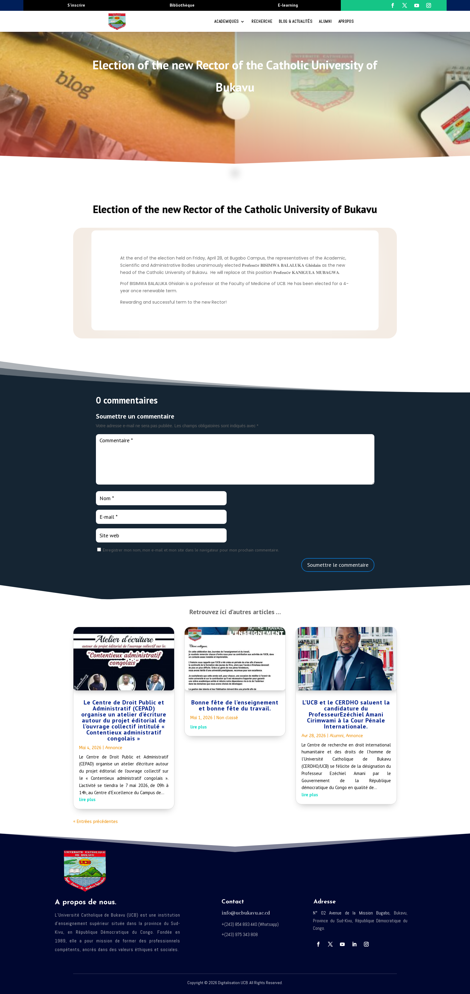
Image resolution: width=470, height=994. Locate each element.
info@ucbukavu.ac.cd (246, 913)
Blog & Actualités (295, 21)
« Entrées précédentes (95, 821)
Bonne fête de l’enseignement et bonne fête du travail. (234, 705)
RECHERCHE (261, 21)
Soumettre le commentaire (337, 564)
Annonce (113, 747)
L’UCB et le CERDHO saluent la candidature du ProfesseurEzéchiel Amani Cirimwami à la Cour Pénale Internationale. (346, 714)
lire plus (87, 799)
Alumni (325, 21)
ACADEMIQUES (226, 21)
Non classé (227, 717)
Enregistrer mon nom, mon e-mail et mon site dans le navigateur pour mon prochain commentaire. (191, 550)
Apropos (346, 21)
